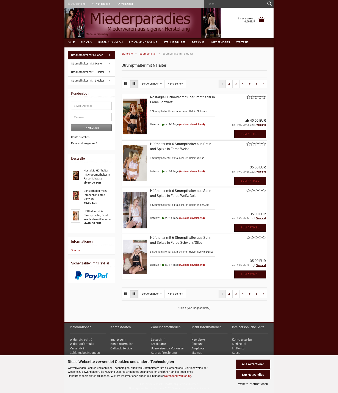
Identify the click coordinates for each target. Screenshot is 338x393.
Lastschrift (158, 339)
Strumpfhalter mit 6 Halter (87, 55)
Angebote (197, 348)
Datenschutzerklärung (177, 375)
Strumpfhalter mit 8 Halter (87, 63)
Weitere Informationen (253, 384)
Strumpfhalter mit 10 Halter (87, 72)
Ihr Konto (238, 348)
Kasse (236, 352)
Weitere (242, 42)
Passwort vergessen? (84, 143)
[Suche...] (269, 4)
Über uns (197, 344)
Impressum (117, 339)
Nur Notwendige (253, 374)
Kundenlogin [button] (101, 3)
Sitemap (76, 250)
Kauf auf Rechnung (164, 352)
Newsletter (198, 339)
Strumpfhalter (174, 42)
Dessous (198, 42)
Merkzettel (125, 3)
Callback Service (121, 348)
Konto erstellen (80, 137)
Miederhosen (220, 42)
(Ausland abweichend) (192, 124)
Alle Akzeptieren (253, 364)
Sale (71, 42)
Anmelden (91, 127)
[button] (76, 4)
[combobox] (151, 84)
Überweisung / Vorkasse (167, 348)
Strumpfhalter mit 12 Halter (87, 80)
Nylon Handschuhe (143, 42)
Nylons (86, 42)
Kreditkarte (158, 344)
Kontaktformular (121, 344)
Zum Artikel (250, 133)
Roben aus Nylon (110, 42)
